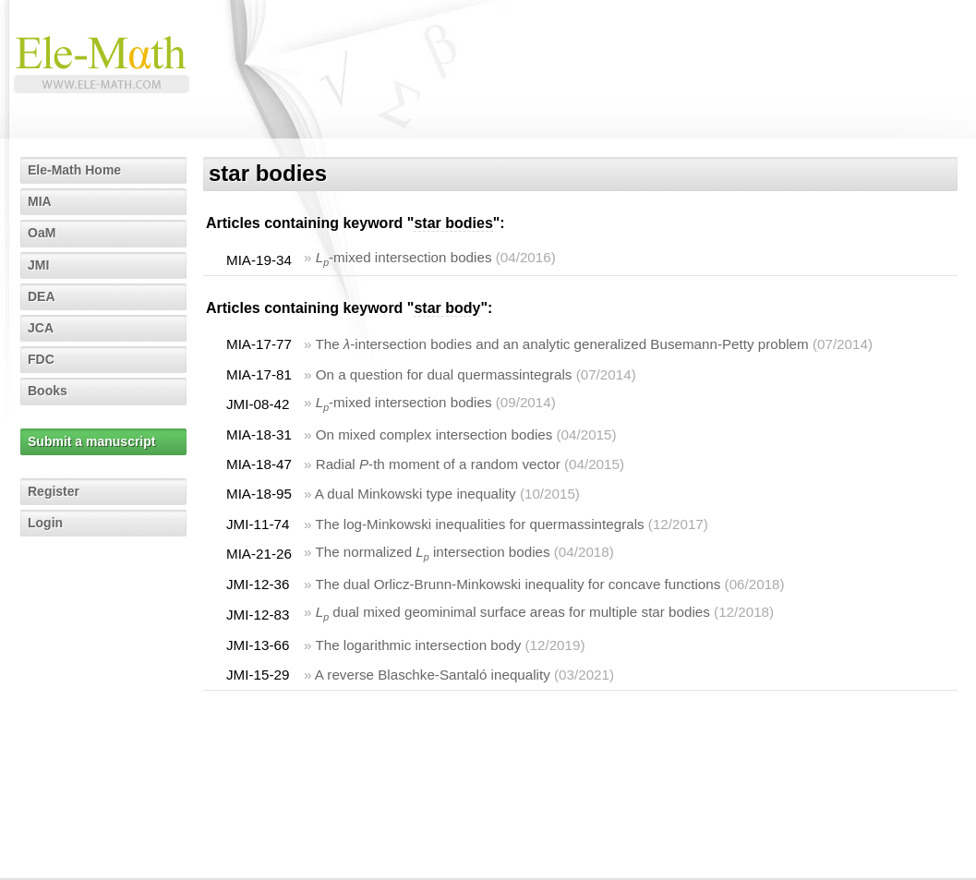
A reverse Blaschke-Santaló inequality (432, 674)
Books (47, 390)
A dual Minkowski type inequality (415, 493)
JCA (41, 327)
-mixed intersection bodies (404, 257)
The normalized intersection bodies (432, 552)
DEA (41, 296)
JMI (38, 265)
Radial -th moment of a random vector (438, 464)
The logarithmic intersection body (418, 645)
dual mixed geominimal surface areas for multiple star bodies (513, 612)
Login (45, 522)
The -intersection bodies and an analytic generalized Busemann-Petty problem (561, 344)
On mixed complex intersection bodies (434, 434)
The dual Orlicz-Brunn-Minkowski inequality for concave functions (517, 584)
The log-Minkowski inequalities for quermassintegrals (479, 524)
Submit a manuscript (91, 441)
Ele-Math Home (74, 170)
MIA (40, 201)
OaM (41, 232)
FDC (41, 359)
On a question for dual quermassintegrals (444, 374)
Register (53, 491)
